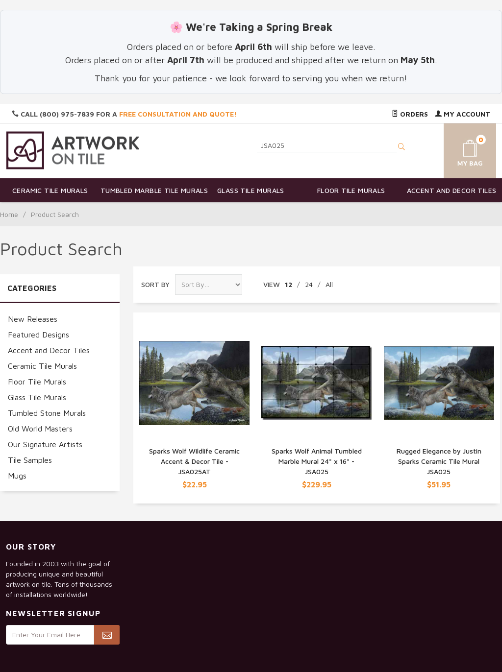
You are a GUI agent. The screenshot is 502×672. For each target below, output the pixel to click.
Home (9, 214)
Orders (410, 114)
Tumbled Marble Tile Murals (150, 190)
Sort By (155, 284)
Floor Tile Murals (351, 190)
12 (288, 284)
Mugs (17, 475)
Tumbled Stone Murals (47, 412)
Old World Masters (40, 428)
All (329, 284)
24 (309, 284)
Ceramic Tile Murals (50, 190)
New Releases (32, 318)
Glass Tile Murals (250, 190)
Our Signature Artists (45, 444)
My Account (462, 114)
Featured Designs (38, 334)
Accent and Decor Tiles (452, 190)
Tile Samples (30, 460)
